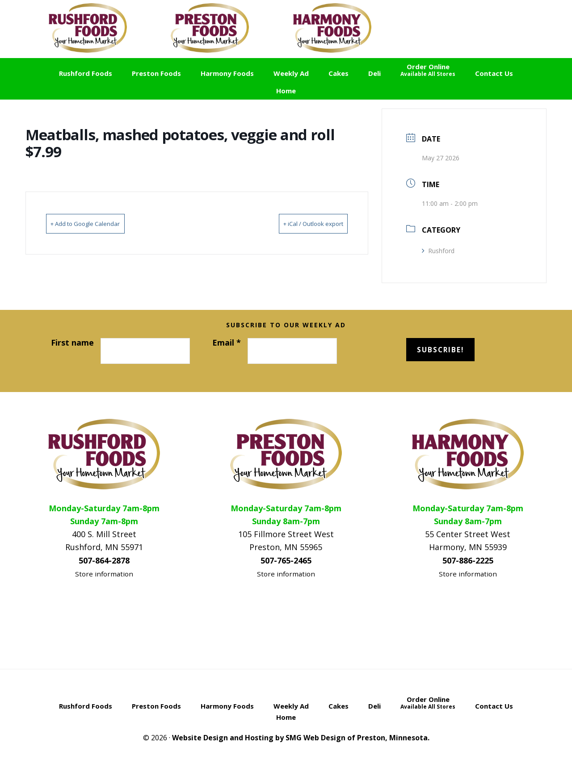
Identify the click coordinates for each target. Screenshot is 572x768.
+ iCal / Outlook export (300, 223)
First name (72, 342)
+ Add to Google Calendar (98, 223)
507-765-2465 (286, 560)
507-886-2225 (467, 560)
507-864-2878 (104, 560)
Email (226, 342)
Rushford (438, 250)
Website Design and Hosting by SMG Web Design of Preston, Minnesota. (300, 738)
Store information (104, 573)
